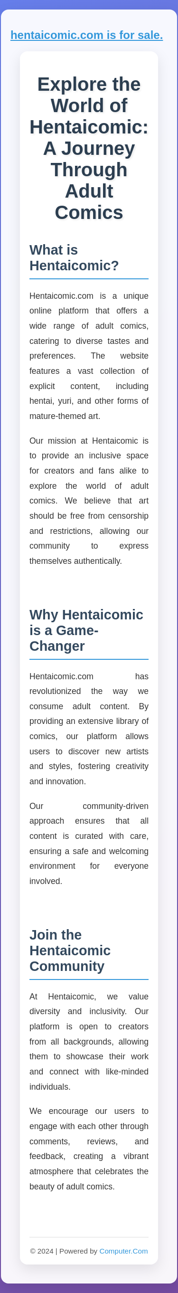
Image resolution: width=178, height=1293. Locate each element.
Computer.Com (123, 1251)
